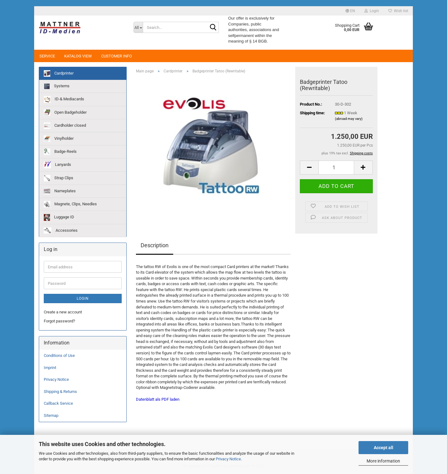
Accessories (61, 230)
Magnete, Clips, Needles (70, 204)
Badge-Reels (60, 151)
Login (83, 298)
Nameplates (60, 191)
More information (383, 460)
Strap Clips (58, 178)
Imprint (50, 367)
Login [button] (371, 11)
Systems (57, 86)
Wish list (398, 11)
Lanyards (57, 165)
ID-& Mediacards (64, 99)
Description (155, 245)
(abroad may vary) (349, 119)
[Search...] (138, 27)
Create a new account (63, 312)
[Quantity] (336, 168)
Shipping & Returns (60, 391)
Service (47, 56)
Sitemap (51, 415)
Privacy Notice (228, 459)
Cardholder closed (65, 125)
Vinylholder (59, 138)
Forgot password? (59, 321)
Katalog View (78, 56)
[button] (350, 11)
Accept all (383, 447)
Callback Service (58, 403)
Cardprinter (59, 73)
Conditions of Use (59, 355)
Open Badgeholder (65, 112)
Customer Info (116, 56)
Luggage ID (59, 217)
